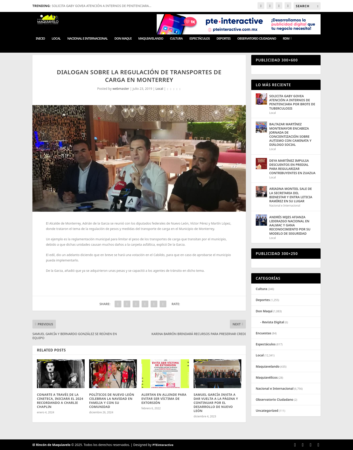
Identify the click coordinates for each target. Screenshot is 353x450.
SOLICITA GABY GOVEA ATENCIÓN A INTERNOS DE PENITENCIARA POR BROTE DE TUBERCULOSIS (292, 102)
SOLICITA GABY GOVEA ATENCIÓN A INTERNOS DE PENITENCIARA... (101, 6)
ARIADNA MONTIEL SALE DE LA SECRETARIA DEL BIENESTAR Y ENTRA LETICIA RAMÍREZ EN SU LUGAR (290, 195)
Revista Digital (273, 322)
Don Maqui (122, 38)
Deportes (224, 38)
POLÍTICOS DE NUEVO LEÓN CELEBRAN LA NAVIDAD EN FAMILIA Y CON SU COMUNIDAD (111, 400)
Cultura (176, 38)
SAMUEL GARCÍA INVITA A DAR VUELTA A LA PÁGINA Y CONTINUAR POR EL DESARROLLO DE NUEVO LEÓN (216, 402)
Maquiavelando (150, 38)
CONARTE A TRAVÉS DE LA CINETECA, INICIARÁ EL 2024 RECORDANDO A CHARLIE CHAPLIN (60, 400)
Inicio (40, 38)
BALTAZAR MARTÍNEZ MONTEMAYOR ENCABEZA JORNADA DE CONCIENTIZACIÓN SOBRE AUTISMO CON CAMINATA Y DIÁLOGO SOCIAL (290, 134)
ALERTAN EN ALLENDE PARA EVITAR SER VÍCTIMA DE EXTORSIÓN (163, 398)
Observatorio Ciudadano (256, 38)
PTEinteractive (162, 445)
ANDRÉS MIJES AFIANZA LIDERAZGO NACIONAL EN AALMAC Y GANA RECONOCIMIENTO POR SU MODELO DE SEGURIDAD (289, 225)
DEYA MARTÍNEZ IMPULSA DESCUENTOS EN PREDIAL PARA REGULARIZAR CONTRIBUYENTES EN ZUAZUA (292, 166)
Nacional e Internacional (87, 38)
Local (56, 38)
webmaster (121, 88)
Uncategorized (267, 410)
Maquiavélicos (267, 377)
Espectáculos (199, 38)
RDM (286, 38)
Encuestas (263, 333)
